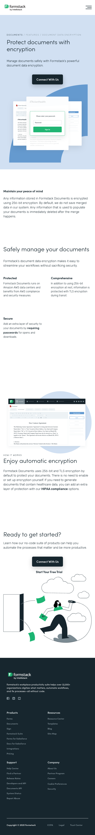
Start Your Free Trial (49, 572)
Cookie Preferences (57, 783)
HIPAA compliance (54, 489)
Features (32, 35)
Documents (15, 35)
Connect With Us (47, 79)
